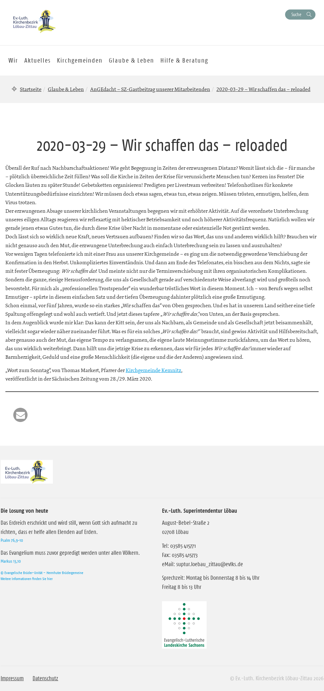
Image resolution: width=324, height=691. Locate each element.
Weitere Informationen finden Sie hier (27, 578)
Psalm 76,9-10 (12, 540)
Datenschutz (45, 678)
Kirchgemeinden (80, 60)
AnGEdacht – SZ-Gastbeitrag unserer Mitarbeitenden (150, 89)
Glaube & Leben (66, 89)
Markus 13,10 (11, 561)
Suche (296, 14)
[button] (20, 415)
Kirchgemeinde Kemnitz (153, 370)
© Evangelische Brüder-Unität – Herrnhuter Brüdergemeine (42, 572)
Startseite (30, 89)
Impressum (12, 678)
